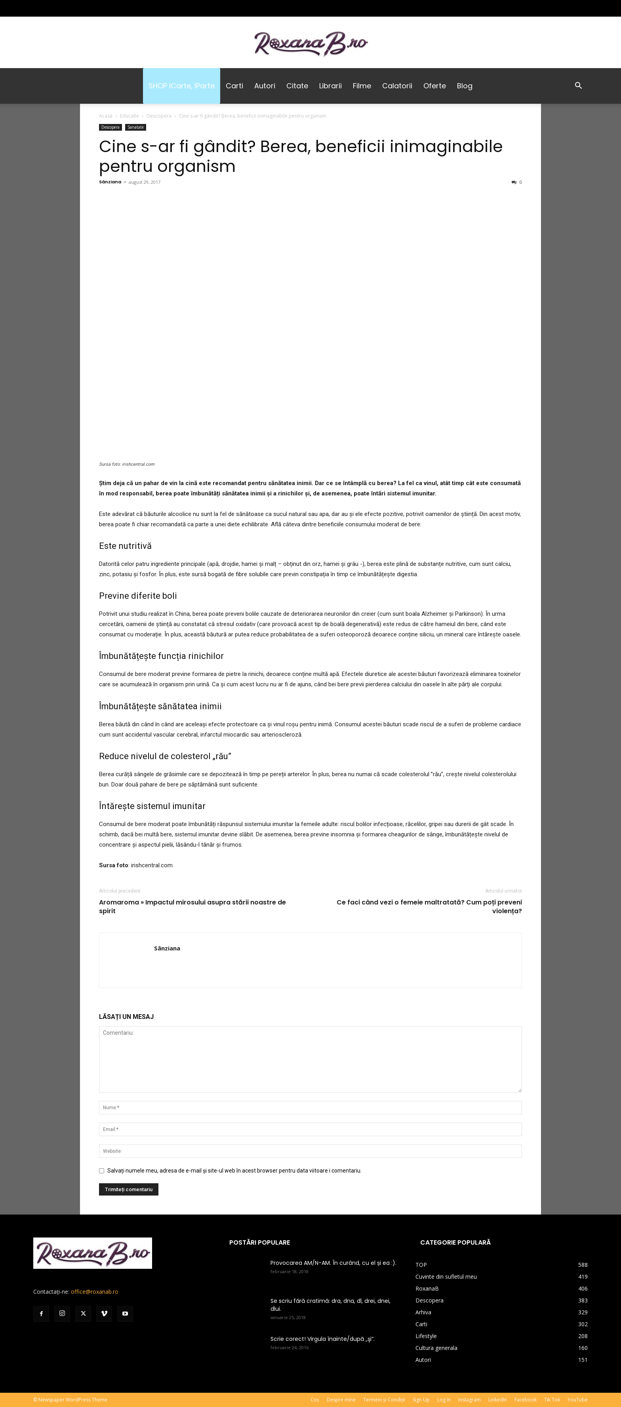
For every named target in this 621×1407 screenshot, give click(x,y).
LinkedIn (497, 1399)
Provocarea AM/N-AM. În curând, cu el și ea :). (333, 1263)
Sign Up (421, 1399)
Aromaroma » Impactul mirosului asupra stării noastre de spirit (192, 907)
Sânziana (110, 182)
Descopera (159, 115)
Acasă (105, 115)
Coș (314, 1399)
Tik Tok (552, 1399)
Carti (234, 86)
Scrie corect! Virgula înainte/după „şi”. (322, 1339)
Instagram (469, 1399)
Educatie (129, 115)
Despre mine (341, 1399)
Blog (464, 86)
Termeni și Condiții (384, 1399)
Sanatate (136, 127)
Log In (444, 1399)
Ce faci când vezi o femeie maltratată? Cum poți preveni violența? (429, 907)
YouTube (578, 1399)
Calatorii (397, 86)
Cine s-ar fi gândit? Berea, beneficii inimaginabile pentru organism (301, 156)
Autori (264, 86)
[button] (578, 86)
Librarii (330, 86)
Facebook (525, 1399)
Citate (297, 86)
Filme (362, 86)
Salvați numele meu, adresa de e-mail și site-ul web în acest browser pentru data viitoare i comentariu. (234, 1170)
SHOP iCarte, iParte (182, 86)
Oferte (434, 86)
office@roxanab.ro (94, 1291)
